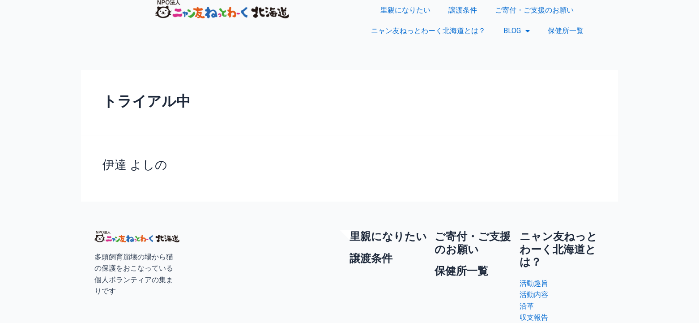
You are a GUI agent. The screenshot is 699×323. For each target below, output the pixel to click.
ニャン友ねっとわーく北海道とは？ (428, 30)
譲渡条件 (462, 10)
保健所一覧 (566, 30)
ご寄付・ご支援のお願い (534, 10)
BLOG (516, 31)
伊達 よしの (133, 164)
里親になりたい (405, 10)
